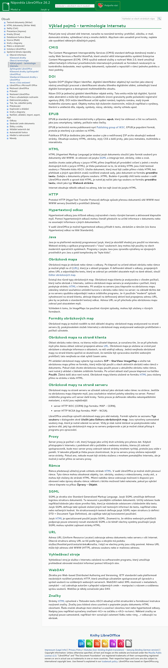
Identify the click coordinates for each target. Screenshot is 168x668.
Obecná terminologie (19, 60)
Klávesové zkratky (18, 57)
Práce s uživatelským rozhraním (24, 97)
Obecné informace (18, 55)
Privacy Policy (75, 649)
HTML (72, 286)
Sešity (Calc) (12, 28)
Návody (13, 138)
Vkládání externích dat (20, 129)
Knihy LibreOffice (105, 635)
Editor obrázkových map (62, 275)
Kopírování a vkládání (19, 109)
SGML (103, 157)
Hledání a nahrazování (20, 135)
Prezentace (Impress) (16, 31)
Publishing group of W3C (110, 127)
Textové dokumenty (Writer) (19, 22)
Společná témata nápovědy (19, 51)
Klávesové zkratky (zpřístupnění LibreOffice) (24, 73)
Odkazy (13, 120)
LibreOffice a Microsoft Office (23, 85)
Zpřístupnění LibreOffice (21, 68)
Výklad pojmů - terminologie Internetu (23, 64)
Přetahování (15, 106)
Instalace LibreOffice (16, 49)
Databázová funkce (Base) (18, 37)
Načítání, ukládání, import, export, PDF (23, 116)
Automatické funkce (19, 132)
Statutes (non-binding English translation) (104, 649)
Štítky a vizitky (16, 126)
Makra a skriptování (15, 46)
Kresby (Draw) (13, 34)
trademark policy (109, 661)
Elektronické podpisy (19, 100)
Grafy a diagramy (14, 43)
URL (75, 268)
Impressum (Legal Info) (56, 649)
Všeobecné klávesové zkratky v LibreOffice (24, 78)
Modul (14, 9)
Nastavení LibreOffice (19, 94)
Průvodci (13, 91)
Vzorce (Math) (13, 40)
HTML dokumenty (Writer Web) (21, 25)
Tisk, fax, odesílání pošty (21, 103)
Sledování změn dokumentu (22, 123)
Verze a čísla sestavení (20, 82)
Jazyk (43, 9)
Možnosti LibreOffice (19, 88)
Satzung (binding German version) (143, 649)
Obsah (5, 19)
